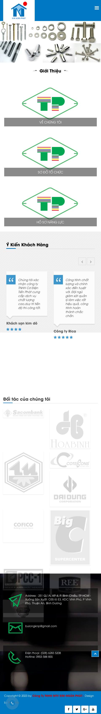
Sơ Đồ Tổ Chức (50, 172)
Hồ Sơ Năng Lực (50, 222)
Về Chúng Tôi (50, 122)
